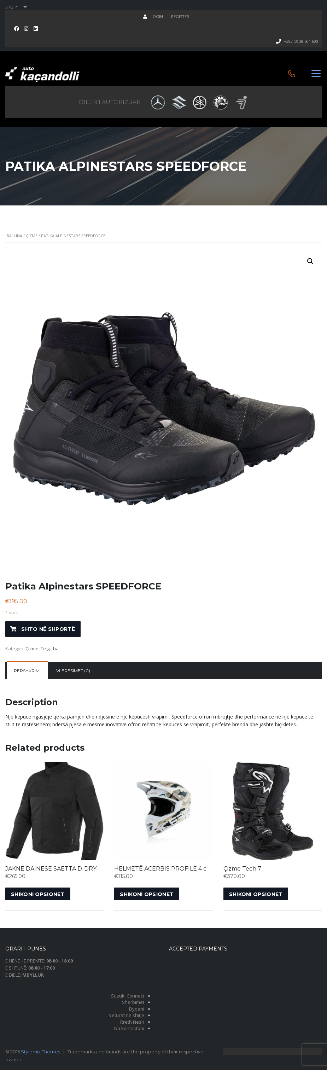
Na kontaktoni (129, 1028)
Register (180, 16)
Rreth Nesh (132, 1022)
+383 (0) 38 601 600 (301, 41)
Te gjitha (50, 648)
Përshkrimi (27, 670)
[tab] (27, 670)
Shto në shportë (48, 629)
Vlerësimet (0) (73, 670)
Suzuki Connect (127, 996)
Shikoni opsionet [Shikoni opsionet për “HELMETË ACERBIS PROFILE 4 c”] (147, 894)
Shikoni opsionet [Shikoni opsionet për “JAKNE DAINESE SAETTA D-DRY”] (38, 894)
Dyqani (136, 1009)
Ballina (14, 235)
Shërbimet (133, 1002)
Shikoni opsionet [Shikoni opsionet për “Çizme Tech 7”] (256, 894)
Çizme (31, 235)
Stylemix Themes (40, 1051)
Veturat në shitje (126, 1015)
